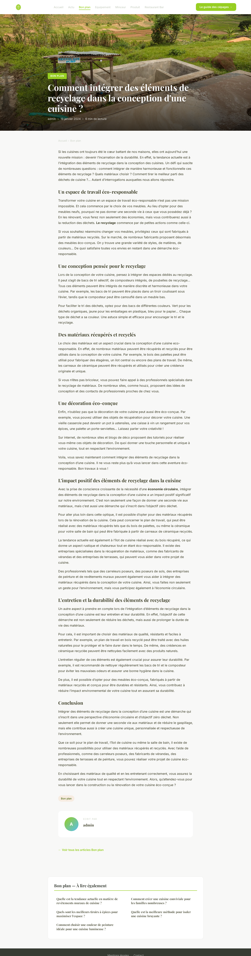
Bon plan (84, 7)
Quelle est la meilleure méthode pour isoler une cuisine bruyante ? (161, 914)
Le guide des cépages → (216, 7)
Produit (135, 7)
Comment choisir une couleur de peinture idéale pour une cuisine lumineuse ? (85, 927)
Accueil (58, 7)
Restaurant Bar (154, 7)
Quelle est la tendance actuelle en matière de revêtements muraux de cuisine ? (87, 901)
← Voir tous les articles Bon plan (81, 850)
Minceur (120, 7)
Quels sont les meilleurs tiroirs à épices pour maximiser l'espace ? (87, 914)
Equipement (103, 7)
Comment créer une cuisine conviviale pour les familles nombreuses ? (161, 901)
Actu (71, 7)
